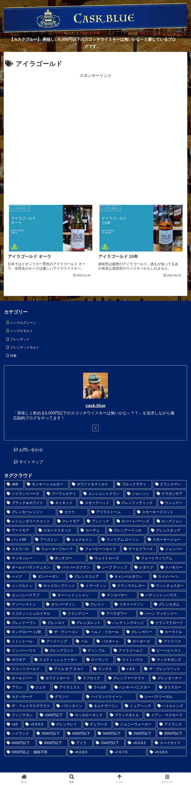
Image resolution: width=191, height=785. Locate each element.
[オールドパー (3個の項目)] (20, 678)
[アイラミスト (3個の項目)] (68, 687)
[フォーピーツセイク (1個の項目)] (99, 549)
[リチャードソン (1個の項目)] (131, 604)
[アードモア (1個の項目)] (19, 530)
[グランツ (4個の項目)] (65, 697)
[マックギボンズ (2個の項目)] (168, 660)
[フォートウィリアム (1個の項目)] (160, 558)
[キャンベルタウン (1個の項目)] (128, 576)
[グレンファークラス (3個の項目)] (127, 678)
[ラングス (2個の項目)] (104, 669)
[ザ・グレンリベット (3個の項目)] (164, 669)
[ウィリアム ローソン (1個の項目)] (121, 539)
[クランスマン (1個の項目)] (170, 484)
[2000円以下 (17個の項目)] (49, 733)
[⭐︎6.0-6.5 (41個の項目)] (86, 752)
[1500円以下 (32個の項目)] (109, 743)
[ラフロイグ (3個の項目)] (90, 678)
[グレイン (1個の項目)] (97, 604)
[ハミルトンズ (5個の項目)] (171, 706)
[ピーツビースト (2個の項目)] (168, 650)
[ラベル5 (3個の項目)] (98, 687)
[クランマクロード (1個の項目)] (167, 623)
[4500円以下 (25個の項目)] (20, 743)
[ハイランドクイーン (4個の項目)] (110, 697)
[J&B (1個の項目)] (14, 484)
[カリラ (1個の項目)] (72, 512)
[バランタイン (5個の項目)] (70, 706)
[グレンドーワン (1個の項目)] (21, 623)
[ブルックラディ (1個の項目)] (133, 484)
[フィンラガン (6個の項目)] (20, 715)
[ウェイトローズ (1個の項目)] (110, 558)
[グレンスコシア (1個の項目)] (86, 576)
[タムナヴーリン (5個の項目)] (104, 706)
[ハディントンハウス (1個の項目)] (162, 595)
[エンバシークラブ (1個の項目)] (26, 595)
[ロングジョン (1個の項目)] (170, 521)
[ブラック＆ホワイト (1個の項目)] (25, 503)
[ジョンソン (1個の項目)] (139, 494)
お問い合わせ (31, 450)
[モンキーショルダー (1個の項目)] (47, 484)
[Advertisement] (95, 137)
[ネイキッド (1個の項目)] (62, 503)
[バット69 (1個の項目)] (18, 539)
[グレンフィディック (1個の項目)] (135, 503)
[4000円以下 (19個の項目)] (80, 733)
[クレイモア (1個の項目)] (69, 521)
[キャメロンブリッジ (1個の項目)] (57, 586)
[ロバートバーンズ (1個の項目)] (133, 521)
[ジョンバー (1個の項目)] (172, 549)
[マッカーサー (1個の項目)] (118, 595)
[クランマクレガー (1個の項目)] (129, 586)
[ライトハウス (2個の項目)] (131, 660)
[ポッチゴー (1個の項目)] (67, 558)
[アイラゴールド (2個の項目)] (129, 650)
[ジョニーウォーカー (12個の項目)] (134, 724)
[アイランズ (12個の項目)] (172, 724)
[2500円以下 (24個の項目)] (141, 733)
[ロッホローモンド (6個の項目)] (87, 715)
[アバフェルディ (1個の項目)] (62, 494)
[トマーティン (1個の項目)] (93, 586)
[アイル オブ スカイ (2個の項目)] (68, 669)
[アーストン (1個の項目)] (48, 539)
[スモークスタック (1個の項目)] (57, 530)
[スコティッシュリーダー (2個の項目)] (57, 660)
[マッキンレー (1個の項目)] (25, 558)
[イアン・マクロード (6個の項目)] (165, 715)
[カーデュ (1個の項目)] (92, 530)
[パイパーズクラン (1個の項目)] (74, 567)
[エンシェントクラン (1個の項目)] (102, 494)
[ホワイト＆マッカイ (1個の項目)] (92, 484)
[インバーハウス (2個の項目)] (23, 650)
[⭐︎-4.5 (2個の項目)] (130, 669)
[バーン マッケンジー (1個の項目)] (162, 613)
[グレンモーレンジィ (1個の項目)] (30, 512)
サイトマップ (31, 462)
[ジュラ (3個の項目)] (39, 687)
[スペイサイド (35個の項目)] (169, 743)
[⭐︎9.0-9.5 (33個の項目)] (138, 743)
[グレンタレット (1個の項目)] (86, 623)
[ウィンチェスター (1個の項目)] (168, 586)
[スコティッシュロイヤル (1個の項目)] (31, 613)
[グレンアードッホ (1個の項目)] (127, 530)
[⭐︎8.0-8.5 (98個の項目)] (167, 752)
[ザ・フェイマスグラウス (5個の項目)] (28, 706)
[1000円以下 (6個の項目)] (52, 715)
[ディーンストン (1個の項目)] (23, 604)
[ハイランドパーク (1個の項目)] (24, 494)
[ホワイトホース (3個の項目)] (56, 678)
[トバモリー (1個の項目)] (172, 567)
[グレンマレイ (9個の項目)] (65, 724)
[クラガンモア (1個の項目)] (170, 494)
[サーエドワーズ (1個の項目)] (139, 549)
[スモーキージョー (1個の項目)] (166, 539)
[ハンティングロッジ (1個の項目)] (126, 623)
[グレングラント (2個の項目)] (61, 650)
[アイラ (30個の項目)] (80, 743)
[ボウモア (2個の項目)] (17, 660)
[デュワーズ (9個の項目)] (97, 724)
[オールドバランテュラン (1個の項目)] (29, 567)
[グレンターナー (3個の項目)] (168, 678)
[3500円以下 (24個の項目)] (172, 733)
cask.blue (95, 405)
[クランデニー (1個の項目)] (79, 613)
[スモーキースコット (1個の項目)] (161, 512)
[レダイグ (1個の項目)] (144, 567)
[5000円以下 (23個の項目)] (110, 733)
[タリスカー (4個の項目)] (172, 687)
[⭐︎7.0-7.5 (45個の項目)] (126, 752)
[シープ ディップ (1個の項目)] (113, 567)
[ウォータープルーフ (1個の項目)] (55, 549)
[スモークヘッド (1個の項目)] (95, 503)
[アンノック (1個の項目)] (99, 521)
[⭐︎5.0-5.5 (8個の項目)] (35, 724)
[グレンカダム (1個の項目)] (169, 604)
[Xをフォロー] (95, 428)
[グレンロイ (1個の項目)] (54, 623)
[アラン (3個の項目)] (15, 687)
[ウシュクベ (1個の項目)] (172, 503)
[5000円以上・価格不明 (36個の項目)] (35, 752)
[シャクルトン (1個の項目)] (81, 539)
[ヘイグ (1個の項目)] (17, 576)
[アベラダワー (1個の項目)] (118, 613)
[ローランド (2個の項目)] (99, 660)
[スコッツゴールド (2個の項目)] (25, 669)
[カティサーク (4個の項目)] (25, 697)
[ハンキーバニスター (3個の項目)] (134, 687)
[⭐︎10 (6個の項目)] (13, 724)
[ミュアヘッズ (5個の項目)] (138, 706)
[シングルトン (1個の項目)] (19, 586)
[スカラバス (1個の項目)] (18, 549)
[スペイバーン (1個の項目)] (169, 576)
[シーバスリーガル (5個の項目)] (162, 697)
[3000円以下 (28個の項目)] (52, 743)
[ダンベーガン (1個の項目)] (48, 576)
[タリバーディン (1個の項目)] (63, 604)
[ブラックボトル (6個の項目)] (125, 715)
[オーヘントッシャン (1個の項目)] (74, 595)
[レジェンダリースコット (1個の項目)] (29, 521)
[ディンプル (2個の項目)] (96, 650)
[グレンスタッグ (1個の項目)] (168, 530)
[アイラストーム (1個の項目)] (111, 512)
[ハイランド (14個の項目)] (18, 733)
